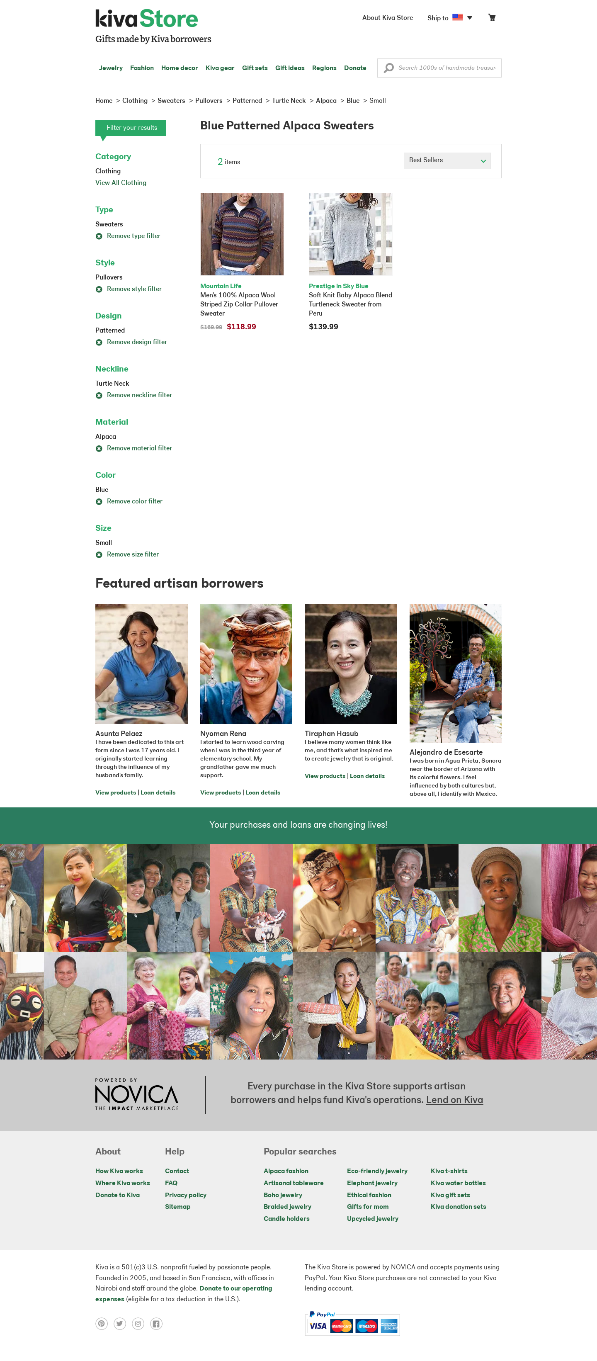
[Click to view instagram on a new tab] (141, 1323)
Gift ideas (290, 68)
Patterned (110, 331)
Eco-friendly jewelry (377, 1171)
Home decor (179, 68)
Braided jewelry (287, 1207)
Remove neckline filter (133, 395)
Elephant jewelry (372, 1183)
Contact (177, 1171)
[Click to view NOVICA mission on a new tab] (136, 1095)
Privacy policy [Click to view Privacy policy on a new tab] (185, 1195)
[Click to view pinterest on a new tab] (104, 1323)
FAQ (171, 1183)
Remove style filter (128, 289)
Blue (101, 490)
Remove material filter (133, 448)
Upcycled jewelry (372, 1219)
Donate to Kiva (117, 1195)
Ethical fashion (369, 1195)
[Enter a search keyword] (439, 68)
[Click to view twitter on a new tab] (123, 1323)
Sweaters (109, 224)
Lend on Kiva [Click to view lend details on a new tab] (454, 1101)
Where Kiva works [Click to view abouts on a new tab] (122, 1183)
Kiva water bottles (458, 1183)
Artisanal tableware (294, 1183)
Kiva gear (220, 68)
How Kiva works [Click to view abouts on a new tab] (119, 1171)
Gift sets (255, 68)
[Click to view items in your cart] (492, 19)
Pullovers (109, 278)
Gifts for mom (368, 1207)
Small (103, 543)
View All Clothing (120, 183)
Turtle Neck (112, 384)
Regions (324, 68)
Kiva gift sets (450, 1195)
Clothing (108, 171)
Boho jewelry (283, 1195)
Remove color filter (129, 501)
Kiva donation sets (458, 1207)
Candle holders (287, 1219)
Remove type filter (127, 236)
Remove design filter (131, 342)
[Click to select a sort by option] (447, 161)
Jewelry (111, 68)
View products (115, 793)
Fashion (142, 68)
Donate (355, 68)
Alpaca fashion (286, 1171)
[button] (388, 70)
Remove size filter (127, 555)
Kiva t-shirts (449, 1171)
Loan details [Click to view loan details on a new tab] (158, 793)
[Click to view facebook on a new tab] (158, 1323)
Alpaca (105, 437)
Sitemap (178, 1207)
